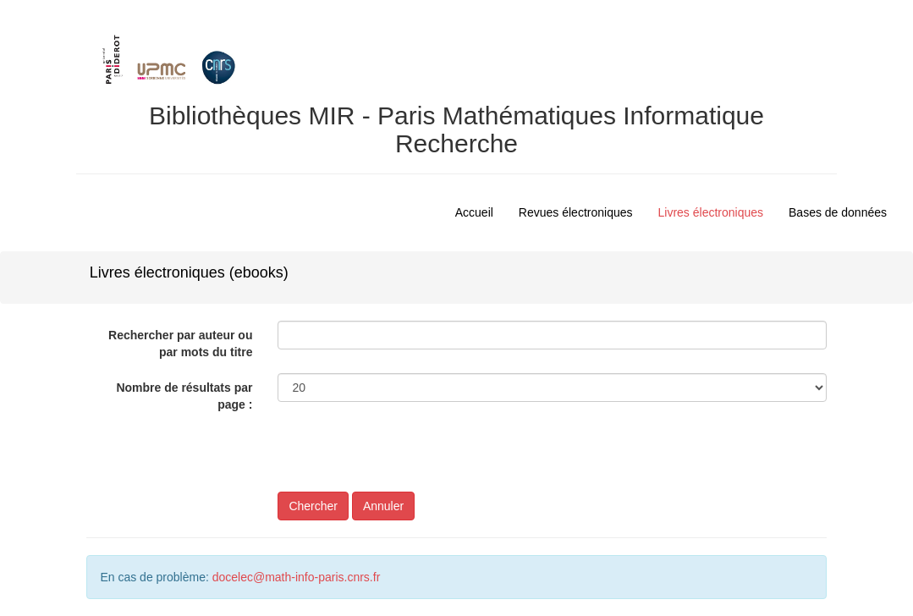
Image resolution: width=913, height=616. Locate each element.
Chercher (313, 506)
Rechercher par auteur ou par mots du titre (180, 343)
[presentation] (406, 459)
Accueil (474, 212)
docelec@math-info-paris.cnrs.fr (296, 577)
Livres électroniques (711, 212)
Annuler (383, 506)
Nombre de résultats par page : (184, 396)
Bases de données (838, 212)
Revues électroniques (576, 212)
